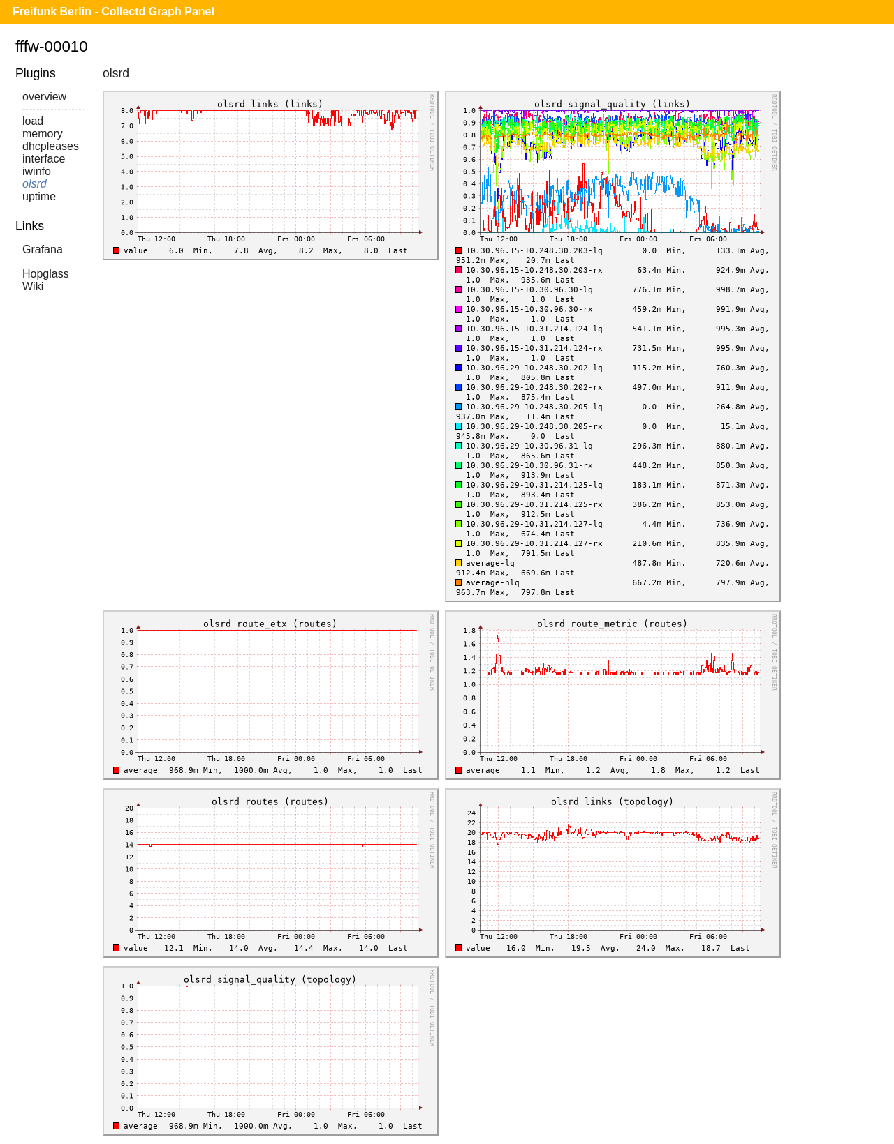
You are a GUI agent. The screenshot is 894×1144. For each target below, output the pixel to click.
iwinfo (36, 171)
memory (42, 134)
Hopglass (45, 274)
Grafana (42, 249)
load (32, 121)
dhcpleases (50, 146)
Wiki (32, 286)
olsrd (34, 184)
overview (44, 97)
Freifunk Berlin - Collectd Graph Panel (113, 11)
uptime (39, 196)
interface (43, 159)
